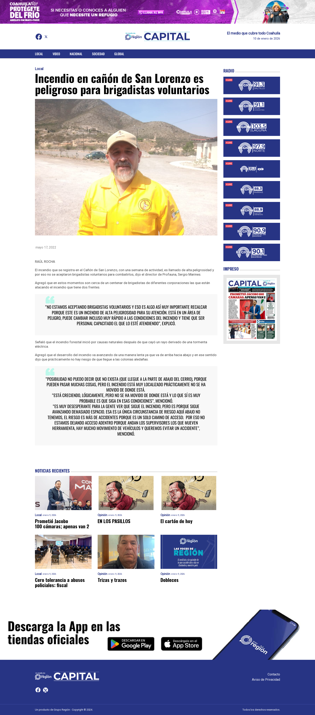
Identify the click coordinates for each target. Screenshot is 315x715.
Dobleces (170, 579)
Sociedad (98, 53)
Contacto (274, 674)
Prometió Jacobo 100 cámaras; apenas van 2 (62, 523)
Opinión (102, 515)
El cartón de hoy (176, 521)
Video (56, 53)
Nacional (76, 53)
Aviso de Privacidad (266, 679)
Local (39, 53)
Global (119, 53)
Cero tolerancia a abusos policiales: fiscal (60, 582)
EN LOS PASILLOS (114, 521)
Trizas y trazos (112, 579)
